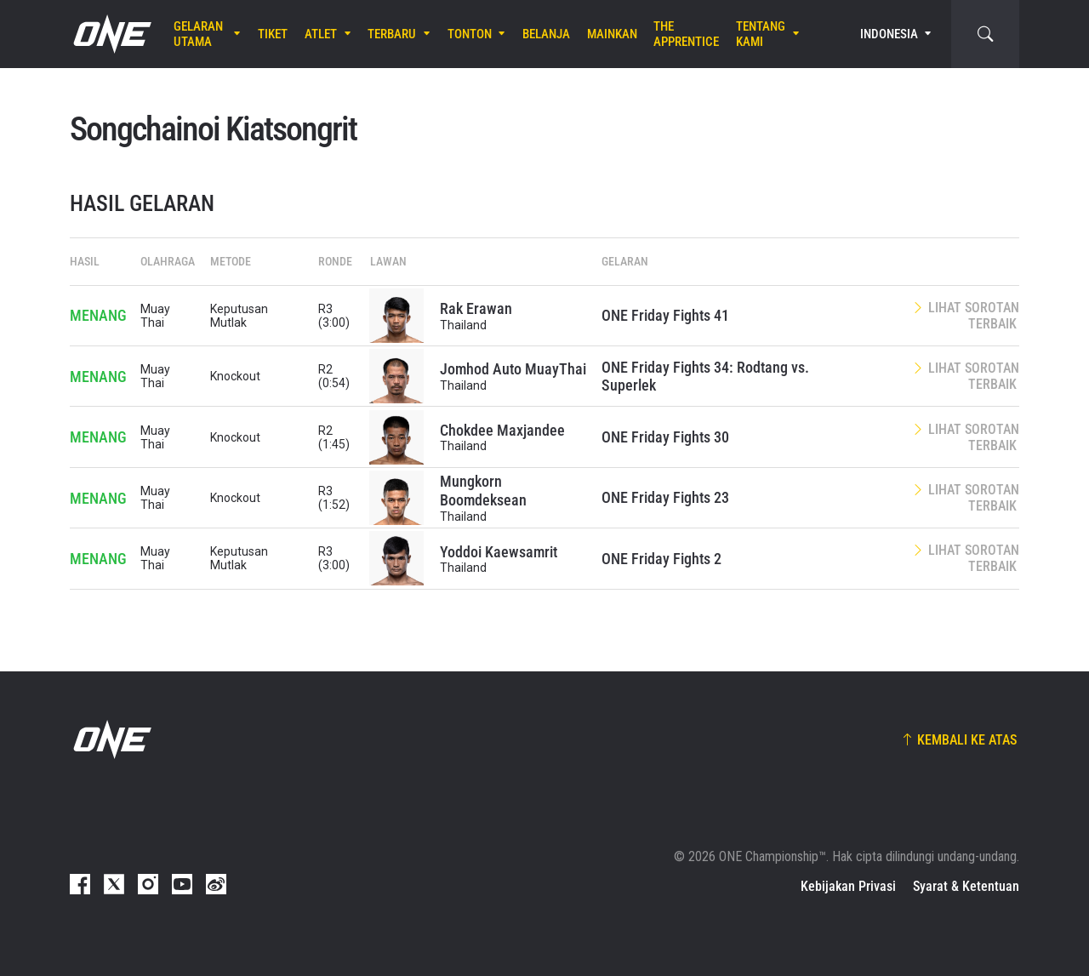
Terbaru (392, 34)
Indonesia (889, 34)
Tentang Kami (760, 34)
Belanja (546, 34)
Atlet (321, 34)
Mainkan (612, 34)
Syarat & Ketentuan (966, 886)
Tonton (470, 34)
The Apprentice (686, 34)
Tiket (273, 34)
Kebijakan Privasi (848, 886)
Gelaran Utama (198, 34)
